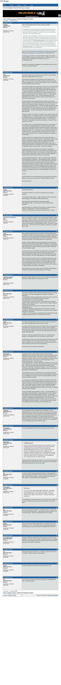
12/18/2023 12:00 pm (8, 351)
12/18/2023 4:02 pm (8, 535)
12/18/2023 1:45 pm (8, 471)
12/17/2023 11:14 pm (8, 319)
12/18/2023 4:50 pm (8, 549)
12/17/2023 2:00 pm (8, 187)
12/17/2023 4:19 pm (8, 215)
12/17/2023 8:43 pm (8, 275)
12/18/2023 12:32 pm (8, 439)
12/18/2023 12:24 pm (8, 408)
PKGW (5, 189)
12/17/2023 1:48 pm (8, 72)
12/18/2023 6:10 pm (8, 577)
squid (4, 233)
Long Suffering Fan (8, 537)
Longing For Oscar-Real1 (9, 217)
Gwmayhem (6, 353)
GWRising (5, 410)
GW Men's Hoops (11, 19)
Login (32, 5)
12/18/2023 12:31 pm (8, 426)
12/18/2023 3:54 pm (8, 521)
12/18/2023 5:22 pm (8, 563)
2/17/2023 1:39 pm (7, 22)
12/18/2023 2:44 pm (8, 485)
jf (3, 292)
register (27, 7)
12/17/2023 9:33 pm (8, 290)
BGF (4, 74)
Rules (25, 5)
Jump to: (13, 595)
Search (12, 5)
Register (19, 5)
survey (27, 55)
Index (4, 5)
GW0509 (5, 24)
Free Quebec (6, 428)
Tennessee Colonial (8, 277)
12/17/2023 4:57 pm (8, 231)
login (23, 7)
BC (4, 473)
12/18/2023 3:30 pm (8, 507)
